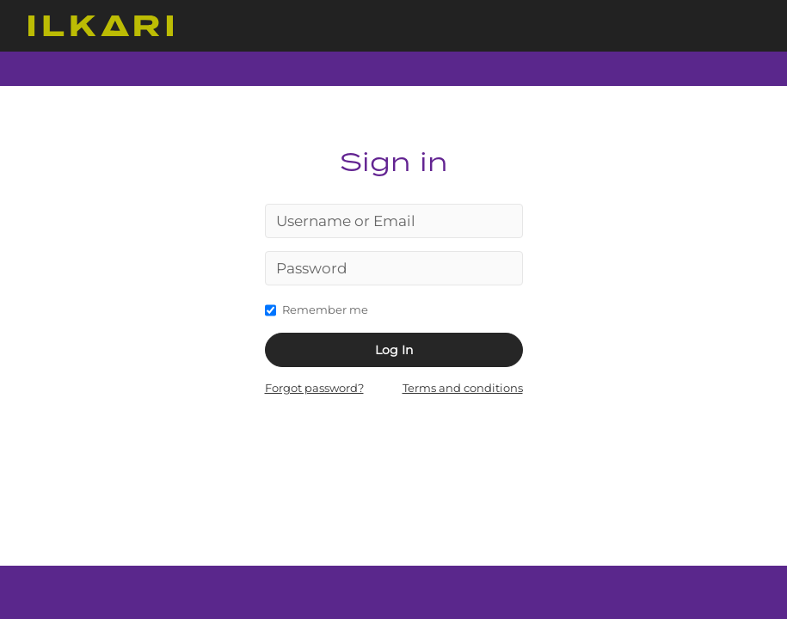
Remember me (316, 308)
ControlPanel (100, 25)
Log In (394, 350)
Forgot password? (314, 388)
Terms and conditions (463, 388)
